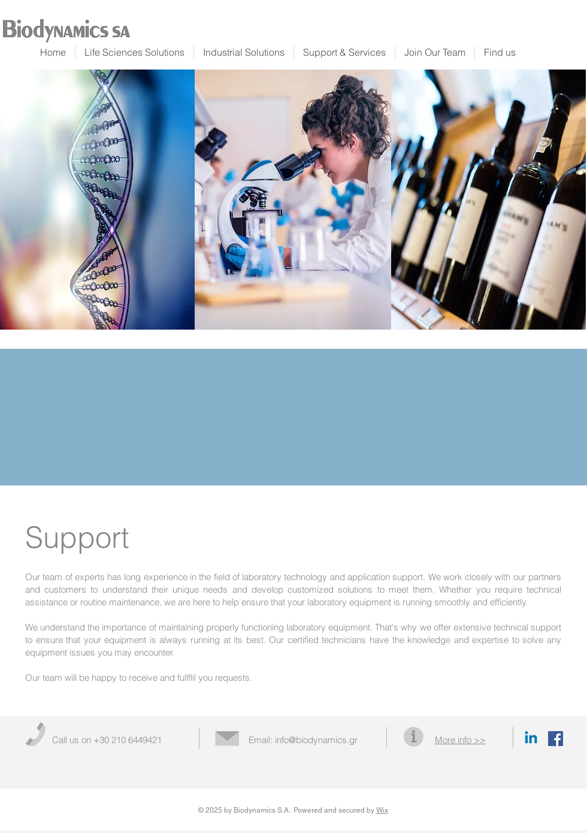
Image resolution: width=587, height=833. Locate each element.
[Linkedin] (531, 738)
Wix (382, 810)
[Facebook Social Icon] (555, 738)
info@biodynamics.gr (316, 740)
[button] (460, 740)
